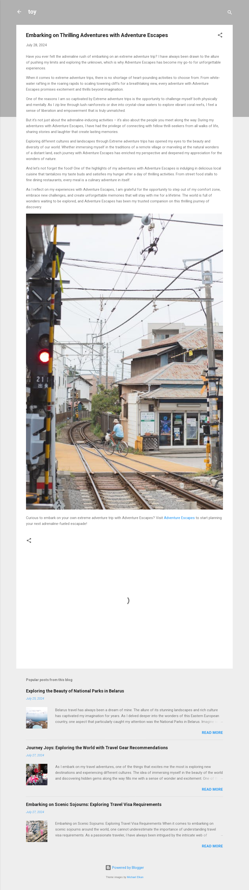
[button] (220, 36)
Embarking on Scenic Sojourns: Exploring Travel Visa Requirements (93, 804)
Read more (212, 732)
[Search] (230, 13)
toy (32, 11)
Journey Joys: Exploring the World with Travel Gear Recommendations (97, 747)
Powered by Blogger (124, 867)
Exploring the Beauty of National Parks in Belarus (75, 690)
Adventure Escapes (179, 518)
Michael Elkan (135, 877)
